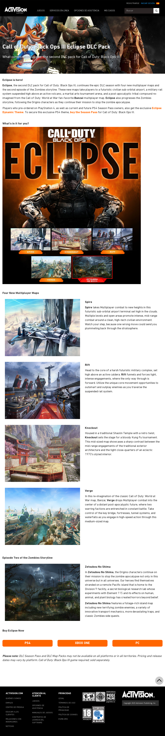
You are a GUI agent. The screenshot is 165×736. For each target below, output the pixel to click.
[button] (157, 3)
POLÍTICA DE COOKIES (68, 715)
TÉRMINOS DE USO (66, 703)
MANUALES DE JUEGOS (42, 713)
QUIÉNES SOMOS (13, 698)
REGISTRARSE (132, 3)
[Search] (156, 10)
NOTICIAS (10, 726)
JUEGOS (41, 10)
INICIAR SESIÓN (148, 3)
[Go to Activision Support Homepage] (17, 11)
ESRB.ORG (63, 719)
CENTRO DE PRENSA (15, 707)
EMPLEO (9, 703)
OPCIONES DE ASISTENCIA (86, 10)
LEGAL (61, 698)
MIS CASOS (109, 10)
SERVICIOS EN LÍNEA (59, 10)
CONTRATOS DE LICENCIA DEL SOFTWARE (39, 720)
